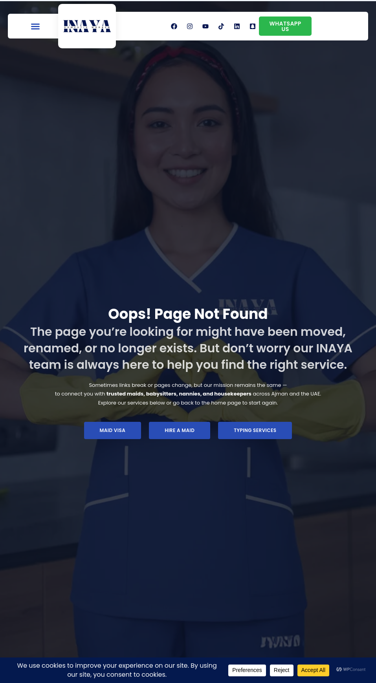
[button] (35, 26)
